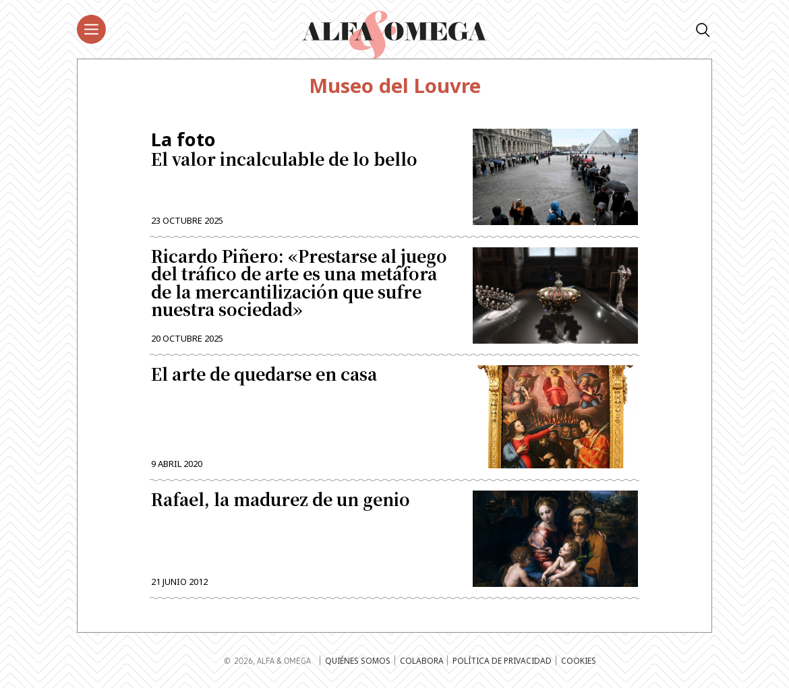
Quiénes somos (357, 660)
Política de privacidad (502, 660)
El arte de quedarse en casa (264, 375)
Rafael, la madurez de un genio (280, 501)
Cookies (578, 660)
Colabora (422, 660)
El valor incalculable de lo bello (302, 149)
